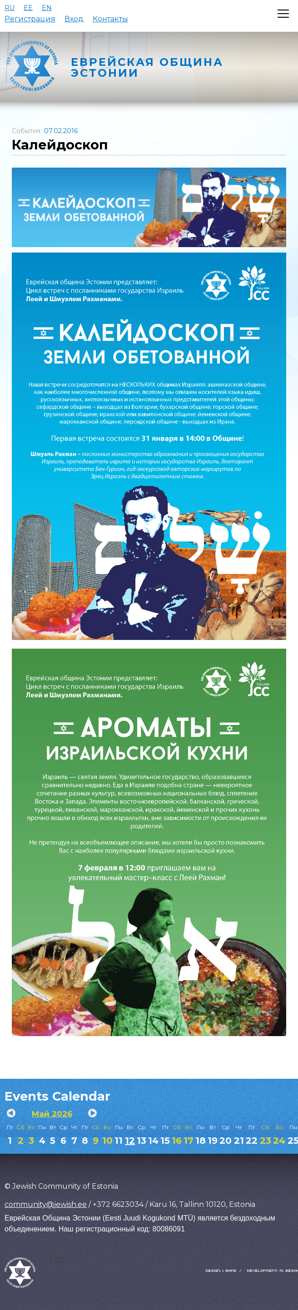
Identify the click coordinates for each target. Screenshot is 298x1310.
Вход (74, 19)
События (26, 131)
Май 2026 (52, 1113)
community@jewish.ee (46, 1204)
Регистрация (30, 19)
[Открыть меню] (283, 14)
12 (130, 1140)
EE (28, 8)
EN (47, 8)
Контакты (110, 19)
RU (10, 8)
